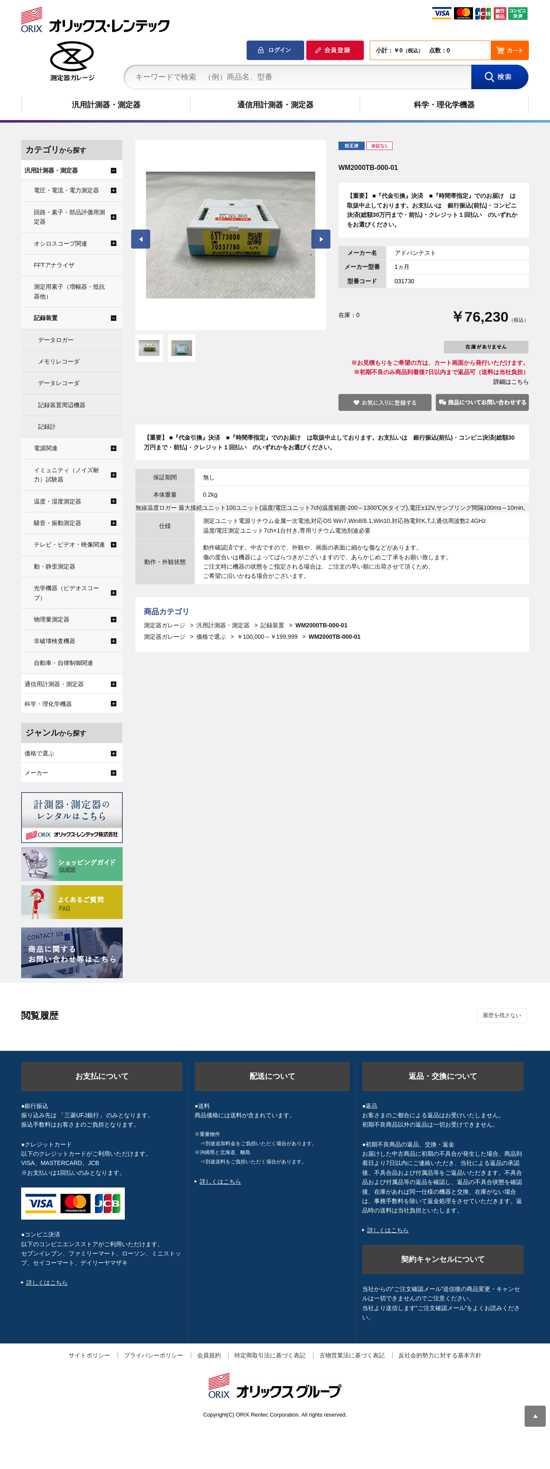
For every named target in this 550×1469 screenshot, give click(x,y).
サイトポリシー (89, 1355)
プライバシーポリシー (153, 1355)
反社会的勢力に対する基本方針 (440, 1355)
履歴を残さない (502, 1015)
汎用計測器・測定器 (106, 105)
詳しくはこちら (47, 1282)
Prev (140, 239)
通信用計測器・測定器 (275, 105)
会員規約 (209, 1355)
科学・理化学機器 (444, 105)
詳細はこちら (511, 381)
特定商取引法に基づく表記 (269, 1355)
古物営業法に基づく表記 (352, 1355)
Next (320, 239)
